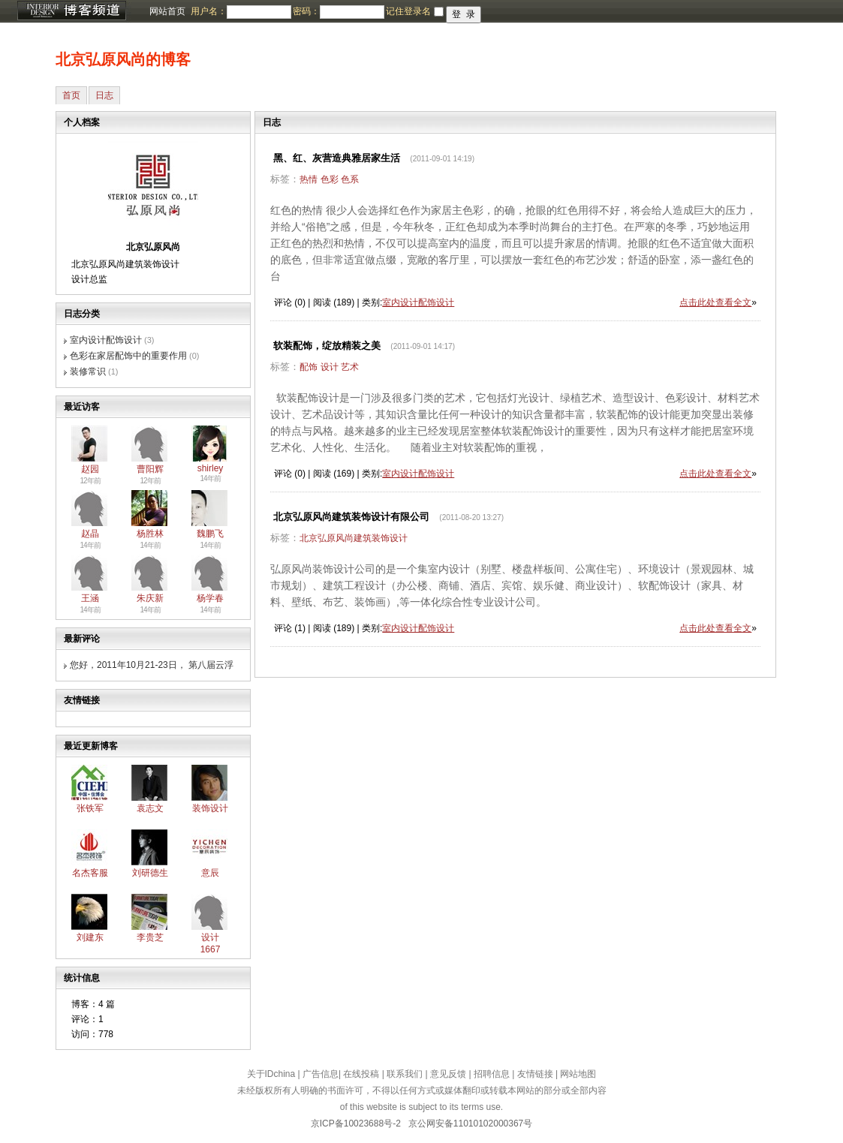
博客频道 (71, 11)
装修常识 (88, 371)
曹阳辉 (150, 469)
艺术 (350, 367)
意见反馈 (448, 1074)
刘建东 (90, 937)
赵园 (90, 469)
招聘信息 (492, 1074)
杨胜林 (150, 533)
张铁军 (90, 808)
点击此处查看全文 (715, 302)
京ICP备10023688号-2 (356, 1123)
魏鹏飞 (210, 533)
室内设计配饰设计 (106, 340)
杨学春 (210, 598)
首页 (71, 95)
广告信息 (321, 1074)
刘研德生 (150, 873)
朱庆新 (150, 598)
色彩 (330, 179)
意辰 (210, 873)
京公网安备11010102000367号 (470, 1123)
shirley (210, 468)
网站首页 (167, 11)
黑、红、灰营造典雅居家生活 (336, 158)
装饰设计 (210, 808)
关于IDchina (271, 1074)
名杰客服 (90, 873)
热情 (309, 179)
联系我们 (405, 1074)
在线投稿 (361, 1074)
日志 (104, 95)
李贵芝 (150, 937)
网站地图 (578, 1074)
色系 (350, 179)
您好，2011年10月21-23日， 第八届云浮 (151, 665)
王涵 (90, 598)
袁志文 (150, 808)
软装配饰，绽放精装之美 (327, 345)
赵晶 (90, 533)
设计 (330, 367)
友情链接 (535, 1074)
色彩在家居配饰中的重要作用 (128, 355)
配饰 (309, 367)
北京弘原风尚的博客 (123, 59)
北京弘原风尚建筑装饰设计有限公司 (351, 516)
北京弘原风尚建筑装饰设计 (354, 538)
